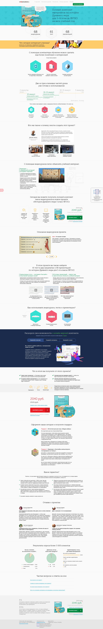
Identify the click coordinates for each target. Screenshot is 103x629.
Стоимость (55, 1)
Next (56, 257)
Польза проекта (64, 1)
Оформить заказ (73, 217)
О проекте (37, 1)
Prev (46, 257)
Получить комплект (78, 4)
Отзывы (72, 1)
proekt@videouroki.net (41, 622)
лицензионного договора (77, 221)
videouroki (24, 1)
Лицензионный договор (23, 623)
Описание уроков (46, 1)
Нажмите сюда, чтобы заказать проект (38, 405)
